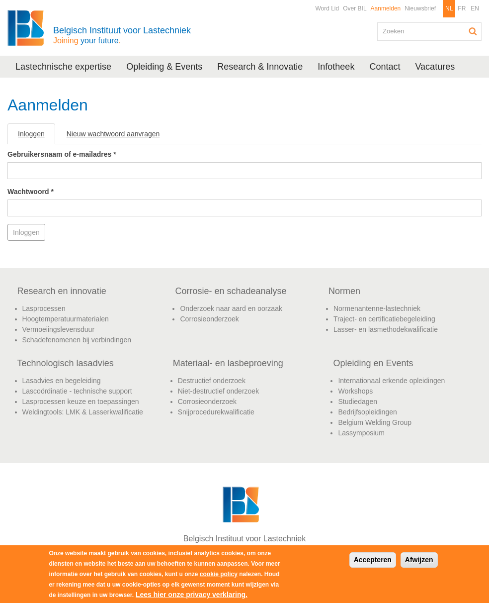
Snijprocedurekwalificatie (216, 412)
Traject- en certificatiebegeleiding (384, 319)
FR (462, 8)
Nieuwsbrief (420, 8)
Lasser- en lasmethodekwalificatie (385, 329)
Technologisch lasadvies (65, 363)
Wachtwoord (30, 192)
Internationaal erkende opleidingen (391, 381)
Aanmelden (386, 8)
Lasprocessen (44, 308)
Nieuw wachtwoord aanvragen (113, 134)
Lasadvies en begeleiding (61, 381)
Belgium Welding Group (374, 422)
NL (449, 8)
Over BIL (354, 8)
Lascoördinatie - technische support (77, 391)
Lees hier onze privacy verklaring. (191, 595)
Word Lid (327, 8)
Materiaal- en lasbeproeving (228, 363)
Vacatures (435, 67)
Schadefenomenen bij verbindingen (77, 340)
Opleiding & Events (164, 67)
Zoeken (473, 31)
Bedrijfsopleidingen (367, 412)
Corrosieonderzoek (209, 319)
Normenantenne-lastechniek (376, 308)
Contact (384, 67)
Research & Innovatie (260, 67)
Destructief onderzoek (211, 381)
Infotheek (336, 67)
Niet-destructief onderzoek (218, 391)
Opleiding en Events (373, 363)
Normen (344, 291)
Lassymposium (361, 433)
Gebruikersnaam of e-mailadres (61, 154)
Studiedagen (357, 401)
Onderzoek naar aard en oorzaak (231, 308)
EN (475, 8)
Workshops (355, 391)
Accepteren (373, 560)
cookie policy (219, 574)
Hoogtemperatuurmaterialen (65, 319)
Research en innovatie (61, 291)
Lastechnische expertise (63, 67)
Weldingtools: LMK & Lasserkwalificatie (82, 412)
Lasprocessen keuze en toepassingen (80, 401)
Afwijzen (419, 560)
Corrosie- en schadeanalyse (230, 291)
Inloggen (36, 136)
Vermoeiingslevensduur (58, 329)
